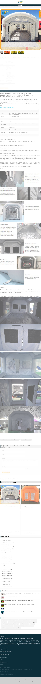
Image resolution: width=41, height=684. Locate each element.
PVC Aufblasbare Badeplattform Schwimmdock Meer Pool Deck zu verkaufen (17, 608)
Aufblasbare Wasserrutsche (7, 586)
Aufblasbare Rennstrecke (6, 557)
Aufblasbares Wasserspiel (6, 575)
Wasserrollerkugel (5, 576)
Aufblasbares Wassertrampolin (7, 578)
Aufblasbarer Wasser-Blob (6, 581)
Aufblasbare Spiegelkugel (6, 561)
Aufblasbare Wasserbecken (6, 573)
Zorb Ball (3, 552)
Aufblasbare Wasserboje (6, 571)
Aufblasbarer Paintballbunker (7, 548)
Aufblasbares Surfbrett (22, 620)
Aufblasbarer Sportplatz (6, 559)
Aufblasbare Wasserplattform (7, 546)
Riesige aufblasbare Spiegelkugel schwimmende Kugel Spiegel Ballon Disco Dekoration (19, 604)
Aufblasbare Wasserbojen (5, 620)
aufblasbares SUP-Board (12, 622)
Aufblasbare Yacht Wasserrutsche (7, 563)
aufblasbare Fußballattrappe (32, 620)
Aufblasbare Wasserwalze (5, 627)
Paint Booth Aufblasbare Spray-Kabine (26, 439)
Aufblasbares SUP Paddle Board (7, 542)
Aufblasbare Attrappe (5, 544)
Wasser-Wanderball (5, 584)
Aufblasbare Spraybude (6, 550)
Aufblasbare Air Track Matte (6, 567)
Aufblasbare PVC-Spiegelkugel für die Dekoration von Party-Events (15, 596)
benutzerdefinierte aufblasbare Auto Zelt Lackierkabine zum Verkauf (10, 439)
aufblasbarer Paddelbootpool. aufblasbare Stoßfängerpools (27, 622)
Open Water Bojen (4, 622)
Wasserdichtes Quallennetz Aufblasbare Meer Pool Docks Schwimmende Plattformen (19, 611)
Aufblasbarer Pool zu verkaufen (15, 627)
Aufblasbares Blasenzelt (6, 569)
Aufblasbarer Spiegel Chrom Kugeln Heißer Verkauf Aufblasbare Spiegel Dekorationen (19, 600)
